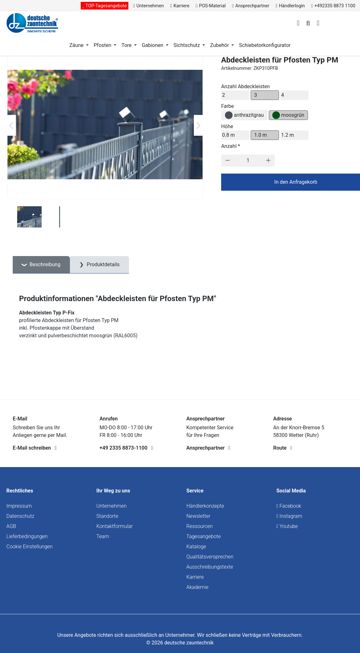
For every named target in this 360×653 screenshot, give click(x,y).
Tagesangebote (204, 536)
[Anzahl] (248, 161)
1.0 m (260, 135)
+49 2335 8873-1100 (126, 448)
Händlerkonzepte (205, 506)
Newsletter (199, 516)
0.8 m (228, 135)
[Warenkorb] (318, 23)
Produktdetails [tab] (102, 264)
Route (282, 448)
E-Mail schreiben (35, 448)
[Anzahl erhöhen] (268, 161)
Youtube (287, 526)
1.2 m (287, 135)
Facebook (288, 506)
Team (102, 536)
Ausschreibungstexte (210, 567)
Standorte (107, 516)
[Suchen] (307, 23)
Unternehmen (111, 506)
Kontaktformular (114, 526)
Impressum (19, 506)
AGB (11, 526)
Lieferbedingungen (27, 536)
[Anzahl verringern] (227, 161)
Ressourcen (200, 526)
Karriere (195, 577)
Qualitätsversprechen (210, 557)
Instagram (289, 516)
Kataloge (196, 547)
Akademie (198, 587)
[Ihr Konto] (298, 23)
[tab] (41, 265)
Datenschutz (20, 516)
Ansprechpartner (208, 448)
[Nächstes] (198, 125)
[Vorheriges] (11, 125)
